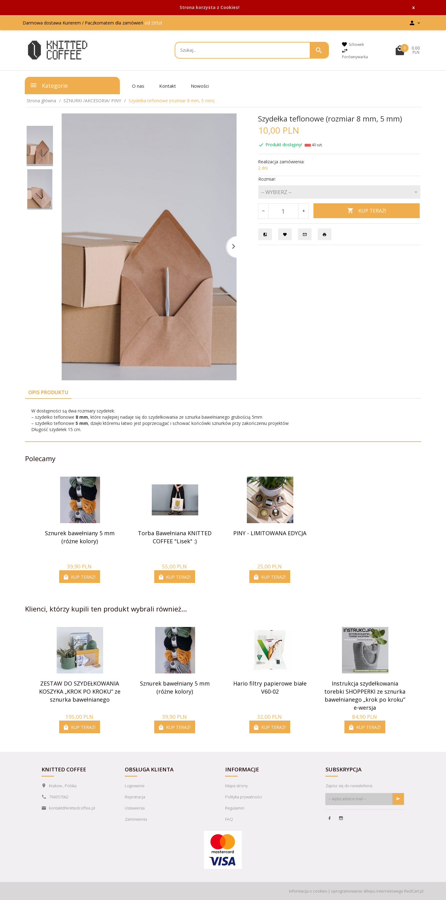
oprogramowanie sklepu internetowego (367, 891)
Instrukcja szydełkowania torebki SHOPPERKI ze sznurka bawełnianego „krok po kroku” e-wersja (364, 695)
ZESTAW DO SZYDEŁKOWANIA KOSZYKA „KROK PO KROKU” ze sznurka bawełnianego (79, 691)
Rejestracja (135, 797)
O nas (138, 86)
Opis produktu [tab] (48, 392)
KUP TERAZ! (366, 210)
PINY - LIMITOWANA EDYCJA (269, 533)
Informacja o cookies (308, 891)
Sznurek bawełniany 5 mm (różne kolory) (80, 537)
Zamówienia (136, 819)
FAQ (229, 819)
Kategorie (49, 85)
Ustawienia (135, 808)
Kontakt (167, 86)
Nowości (200, 86)
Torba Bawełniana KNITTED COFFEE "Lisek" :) (175, 537)
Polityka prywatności (243, 797)
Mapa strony (236, 785)
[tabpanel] (223, 420)
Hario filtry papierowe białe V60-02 (270, 687)
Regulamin (234, 808)
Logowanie (135, 785)
